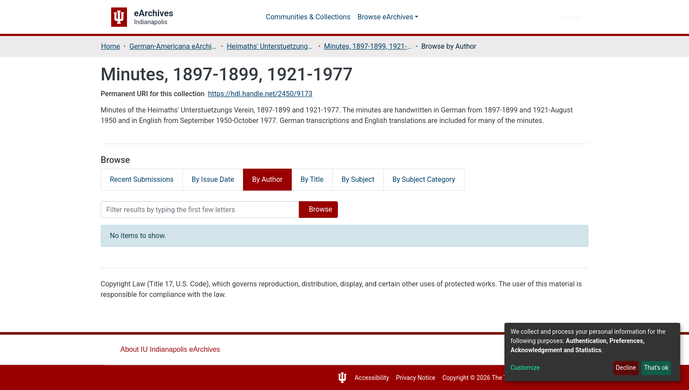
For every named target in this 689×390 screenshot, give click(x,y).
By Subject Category (439, 179)
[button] (553, 17)
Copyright (449, 378)
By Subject (369, 179)
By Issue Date (217, 179)
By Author (273, 179)
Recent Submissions (143, 179)
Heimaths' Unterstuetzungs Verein (273, 46)
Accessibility (361, 378)
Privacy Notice (407, 378)
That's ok (655, 368)
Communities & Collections (310, 17)
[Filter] (197, 209)
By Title (320, 179)
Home (111, 46)
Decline (624, 368)
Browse (315, 209)
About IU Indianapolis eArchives (172, 349)
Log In (571, 17)
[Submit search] (540, 17)
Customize (526, 368)
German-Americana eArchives (175, 46)
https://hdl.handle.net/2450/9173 (267, 94)
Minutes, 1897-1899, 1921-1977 (371, 46)
